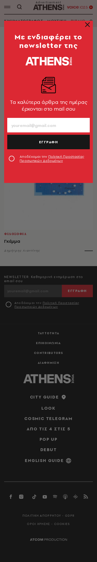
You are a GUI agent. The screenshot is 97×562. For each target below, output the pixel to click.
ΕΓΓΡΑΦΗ (48, 142)
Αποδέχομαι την (52, 158)
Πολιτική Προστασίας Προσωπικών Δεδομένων (52, 158)
